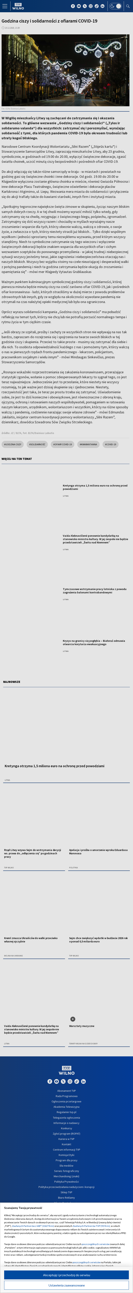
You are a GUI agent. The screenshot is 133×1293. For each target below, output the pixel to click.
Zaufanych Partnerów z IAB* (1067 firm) (33, 1225)
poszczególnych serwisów (95, 1244)
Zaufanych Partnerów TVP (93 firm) (91, 1225)
